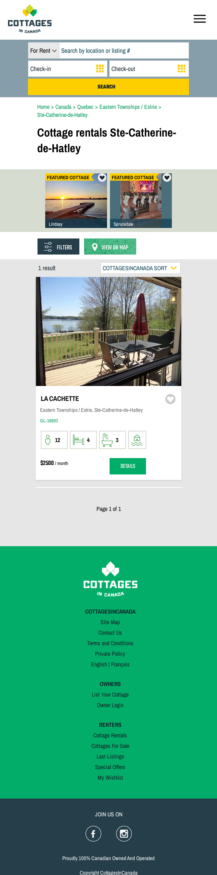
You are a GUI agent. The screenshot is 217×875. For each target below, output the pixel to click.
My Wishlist (110, 777)
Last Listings (110, 756)
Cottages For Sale (110, 746)
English (99, 664)
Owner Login (110, 705)
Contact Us (110, 632)
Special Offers (110, 767)
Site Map (110, 622)
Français (120, 664)
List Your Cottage (110, 694)
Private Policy (110, 654)
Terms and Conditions (110, 643)
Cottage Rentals (110, 735)
